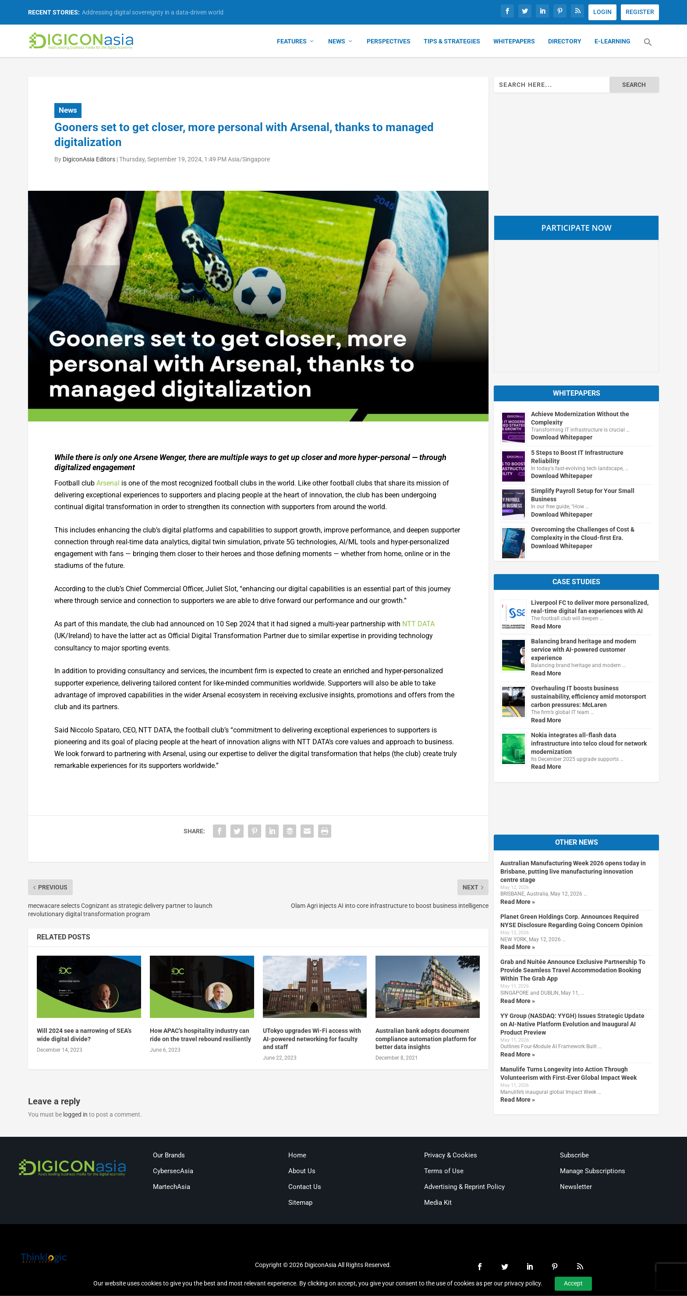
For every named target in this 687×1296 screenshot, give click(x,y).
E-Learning (612, 42)
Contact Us (304, 1188)
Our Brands (169, 1156)
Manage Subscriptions (592, 1172)
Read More (546, 627)
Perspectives (389, 42)
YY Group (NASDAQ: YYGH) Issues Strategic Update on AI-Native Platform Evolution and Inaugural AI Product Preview (572, 1024)
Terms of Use (444, 1172)
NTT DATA (418, 625)
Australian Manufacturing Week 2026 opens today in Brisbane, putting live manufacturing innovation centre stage (573, 872)
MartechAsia (171, 1188)
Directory (564, 42)
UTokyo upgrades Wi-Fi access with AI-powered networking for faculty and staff (312, 1039)
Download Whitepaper (561, 438)
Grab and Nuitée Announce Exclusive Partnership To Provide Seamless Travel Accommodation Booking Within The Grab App (572, 971)
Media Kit (438, 1203)
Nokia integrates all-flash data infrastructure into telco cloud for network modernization (589, 744)
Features (292, 42)
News (336, 42)
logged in (75, 1115)
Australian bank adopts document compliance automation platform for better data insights (425, 1039)
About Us (301, 1172)
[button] (648, 48)
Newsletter (576, 1188)
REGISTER (640, 11)
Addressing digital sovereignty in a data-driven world (152, 12)
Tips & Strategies (452, 42)
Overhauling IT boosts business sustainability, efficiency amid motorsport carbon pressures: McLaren (588, 697)
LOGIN (602, 11)
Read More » (517, 902)
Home (297, 1156)
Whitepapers (514, 42)
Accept (573, 1283)
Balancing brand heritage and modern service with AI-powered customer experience (583, 650)
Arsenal (108, 483)
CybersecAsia (173, 1172)
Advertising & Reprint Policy (464, 1188)
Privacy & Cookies (450, 1156)
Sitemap (300, 1203)
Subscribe (574, 1156)
